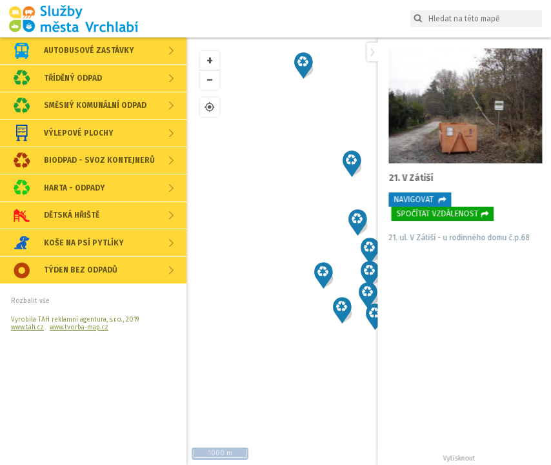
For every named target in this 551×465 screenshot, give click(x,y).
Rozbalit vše (30, 300)
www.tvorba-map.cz (79, 327)
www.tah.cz (27, 327)
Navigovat (418, 199)
